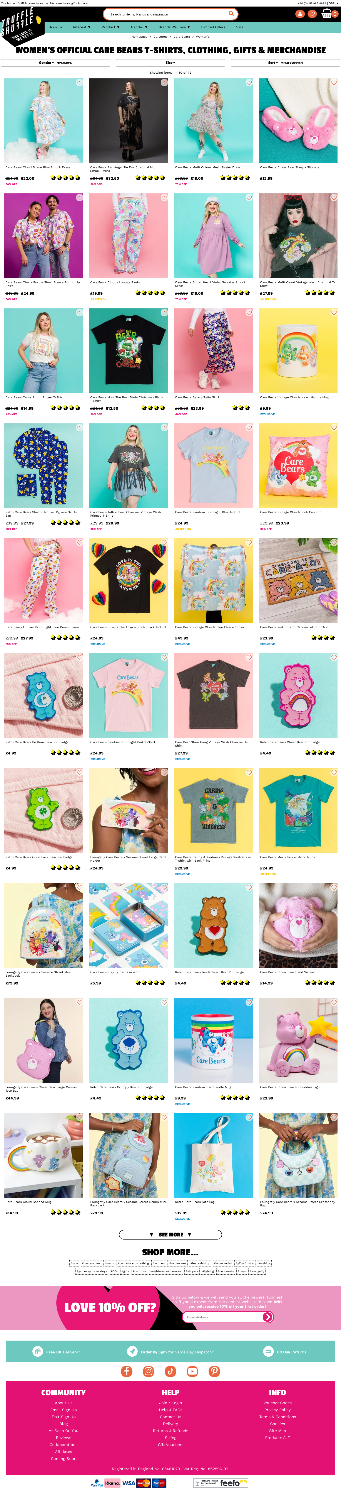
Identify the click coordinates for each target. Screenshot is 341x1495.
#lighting (208, 1271)
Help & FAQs (170, 1410)
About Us (63, 1403)
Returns (284, 1352)
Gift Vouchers (170, 1445)
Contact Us (170, 1417)
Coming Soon (63, 1459)
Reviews (63, 1438)
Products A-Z (277, 1438)
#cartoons (140, 1271)
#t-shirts (264, 1263)
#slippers (192, 1271)
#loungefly (257, 1271)
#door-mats (226, 1271)
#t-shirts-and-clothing (133, 1263)
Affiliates (63, 1452)
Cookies (277, 1424)
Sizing (170, 1438)
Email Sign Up (63, 1410)
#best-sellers (91, 1263)
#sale (74, 1263)
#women (159, 1263)
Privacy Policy (277, 1410)
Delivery (170, 1424)
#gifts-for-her (245, 1263)
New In (56, 27)
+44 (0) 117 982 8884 (312, 3)
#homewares (177, 1263)
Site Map (277, 1431)
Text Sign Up (64, 1417)
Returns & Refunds (170, 1431)
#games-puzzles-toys (92, 1271)
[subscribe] (267, 1317)
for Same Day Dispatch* (170, 1352)
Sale (239, 27)
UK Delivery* (56, 1352)
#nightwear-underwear (166, 1271)
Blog (63, 1424)
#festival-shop (200, 1263)
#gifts (125, 1271)
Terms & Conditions (277, 1417)
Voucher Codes (277, 1403)
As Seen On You (63, 1431)
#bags (242, 1271)
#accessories (223, 1263)
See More (171, 1234)
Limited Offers (213, 27)
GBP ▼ (334, 3)
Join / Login (170, 1403)
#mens (109, 1263)
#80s (114, 1271)
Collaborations (63, 1445)
